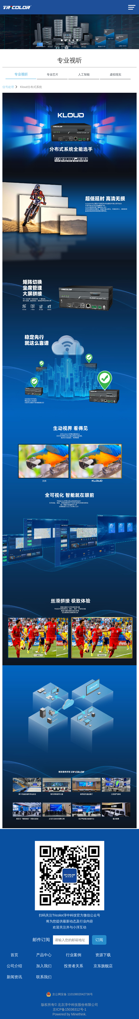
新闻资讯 (14, 977)
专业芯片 (52, 74)
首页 (14, 955)
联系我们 (44, 977)
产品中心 (44, 955)
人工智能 (84, 74)
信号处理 (10, 87)
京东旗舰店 (103, 966)
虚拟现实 (115, 74)
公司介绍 (14, 966)
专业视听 (69, 60)
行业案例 (73, 955)
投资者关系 (73, 966)
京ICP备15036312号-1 (69, 1009)
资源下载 (103, 955)
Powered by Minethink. (69, 1014)
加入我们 (44, 966)
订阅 (99, 940)
